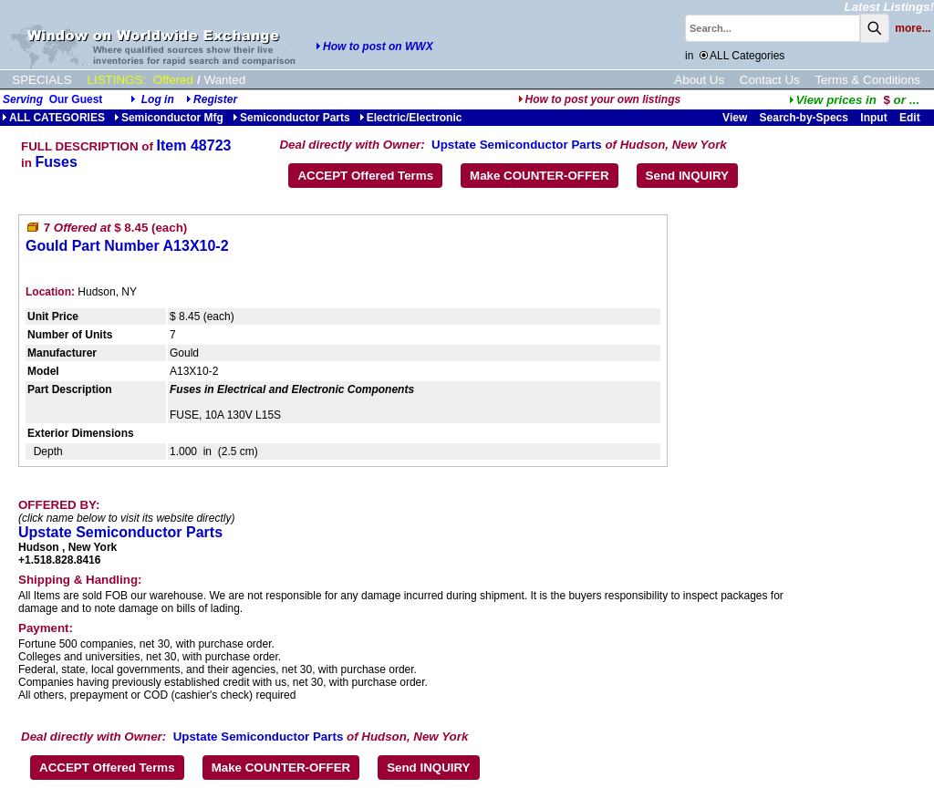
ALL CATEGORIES (53, 117)
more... (912, 28)
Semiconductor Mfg (168, 117)
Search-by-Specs (804, 117)
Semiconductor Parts (291, 117)
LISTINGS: (117, 80)
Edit (911, 117)
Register (215, 99)
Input (873, 117)
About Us (699, 80)
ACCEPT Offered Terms (365, 175)
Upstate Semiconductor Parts (516, 144)
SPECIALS (41, 80)
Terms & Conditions (867, 80)
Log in (157, 99)
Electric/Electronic (410, 117)
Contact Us (770, 80)
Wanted (224, 80)
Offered (173, 80)
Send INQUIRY (687, 175)
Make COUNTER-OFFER (539, 175)
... (854, 100)
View (734, 117)
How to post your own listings (599, 99)
